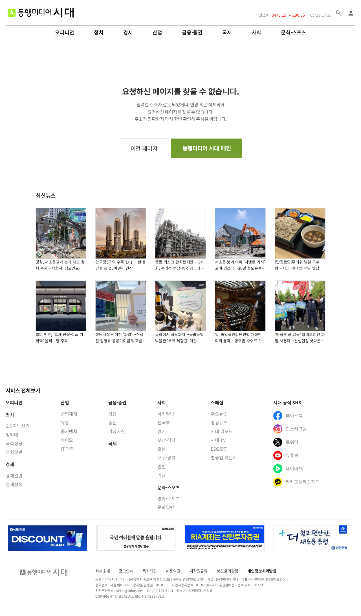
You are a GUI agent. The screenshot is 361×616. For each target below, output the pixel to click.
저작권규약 (199, 571)
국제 (227, 32)
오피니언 (64, 32)
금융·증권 (192, 32)
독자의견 (149, 571)
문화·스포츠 (293, 32)
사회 (256, 32)
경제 (128, 32)
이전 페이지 (144, 148)
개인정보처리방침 (261, 571)
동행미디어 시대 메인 (206, 148)
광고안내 (126, 571)
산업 (157, 32)
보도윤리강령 (227, 571)
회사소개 (102, 571)
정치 (99, 32)
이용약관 (173, 571)
